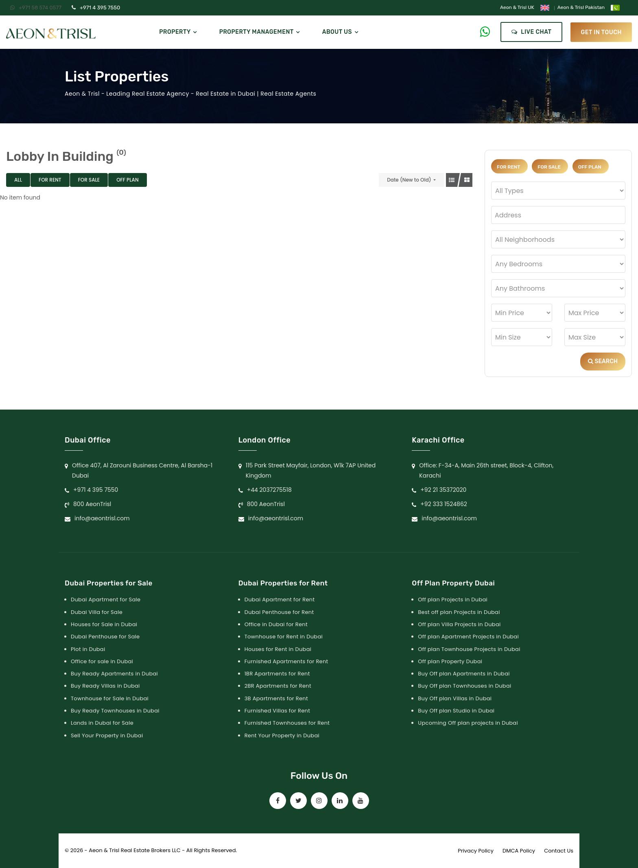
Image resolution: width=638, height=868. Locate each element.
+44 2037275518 (269, 490)
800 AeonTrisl (92, 504)
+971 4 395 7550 (96, 7)
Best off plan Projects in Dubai (459, 612)
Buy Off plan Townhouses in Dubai (464, 686)
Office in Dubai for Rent (276, 624)
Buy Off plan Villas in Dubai (455, 698)
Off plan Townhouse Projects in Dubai (469, 649)
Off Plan (127, 179)
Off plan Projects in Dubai (452, 599)
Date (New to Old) (409, 179)
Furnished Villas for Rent (277, 711)
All (18, 179)
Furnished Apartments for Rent (286, 661)
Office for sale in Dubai (102, 661)
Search (603, 361)
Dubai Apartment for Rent (280, 599)
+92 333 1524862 (443, 504)
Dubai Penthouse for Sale (105, 636)
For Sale (89, 179)
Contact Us (558, 851)
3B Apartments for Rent (276, 698)
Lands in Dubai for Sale (102, 723)
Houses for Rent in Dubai (278, 649)
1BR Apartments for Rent (277, 673)
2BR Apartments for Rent (278, 686)
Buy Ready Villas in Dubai (105, 686)
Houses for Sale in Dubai (104, 624)
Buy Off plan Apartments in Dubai (463, 673)
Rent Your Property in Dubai (282, 735)
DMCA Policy (519, 851)
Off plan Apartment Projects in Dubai (468, 636)
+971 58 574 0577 (35, 7)
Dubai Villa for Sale (96, 612)
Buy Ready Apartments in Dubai (114, 673)
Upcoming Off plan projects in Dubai (468, 723)
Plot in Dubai (88, 649)
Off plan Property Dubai (450, 661)
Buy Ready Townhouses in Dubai (115, 711)
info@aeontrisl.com (102, 518)
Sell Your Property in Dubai (107, 735)
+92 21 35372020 (443, 490)
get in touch (601, 31)
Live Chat (531, 31)
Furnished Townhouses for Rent (287, 723)
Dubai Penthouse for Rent (279, 612)
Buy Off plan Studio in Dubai (456, 711)
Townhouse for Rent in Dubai (284, 636)
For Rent (50, 179)
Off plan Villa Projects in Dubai (459, 624)
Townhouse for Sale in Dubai (110, 698)
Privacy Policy (476, 851)
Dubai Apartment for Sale (105, 599)
